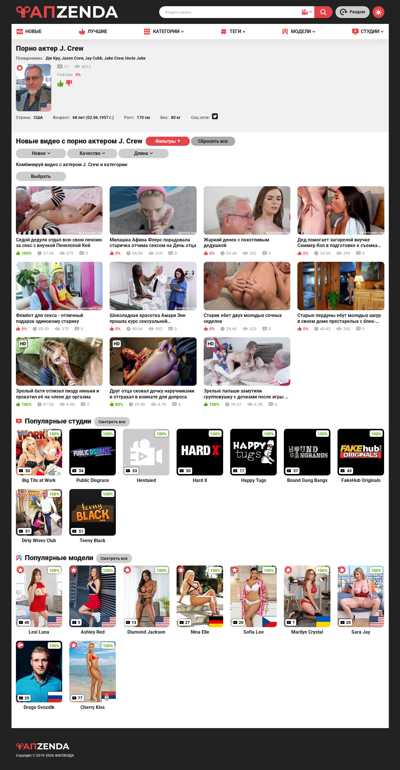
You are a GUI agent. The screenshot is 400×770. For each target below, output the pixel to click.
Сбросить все (213, 141)
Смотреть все (114, 558)
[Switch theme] (378, 12)
